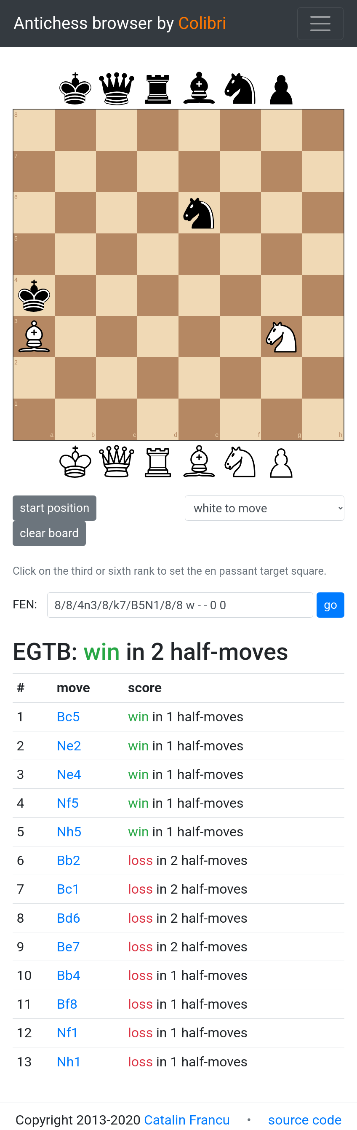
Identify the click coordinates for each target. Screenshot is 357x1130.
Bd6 (68, 918)
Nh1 (69, 1062)
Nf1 (68, 1033)
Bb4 (68, 975)
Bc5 (68, 717)
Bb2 (68, 860)
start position (54, 508)
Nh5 (69, 832)
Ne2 (69, 746)
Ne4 (69, 774)
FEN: (25, 604)
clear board (49, 533)
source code (305, 1120)
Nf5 (68, 803)
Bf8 (67, 1004)
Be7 (68, 947)
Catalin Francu (187, 1120)
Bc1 (68, 889)
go (330, 605)
